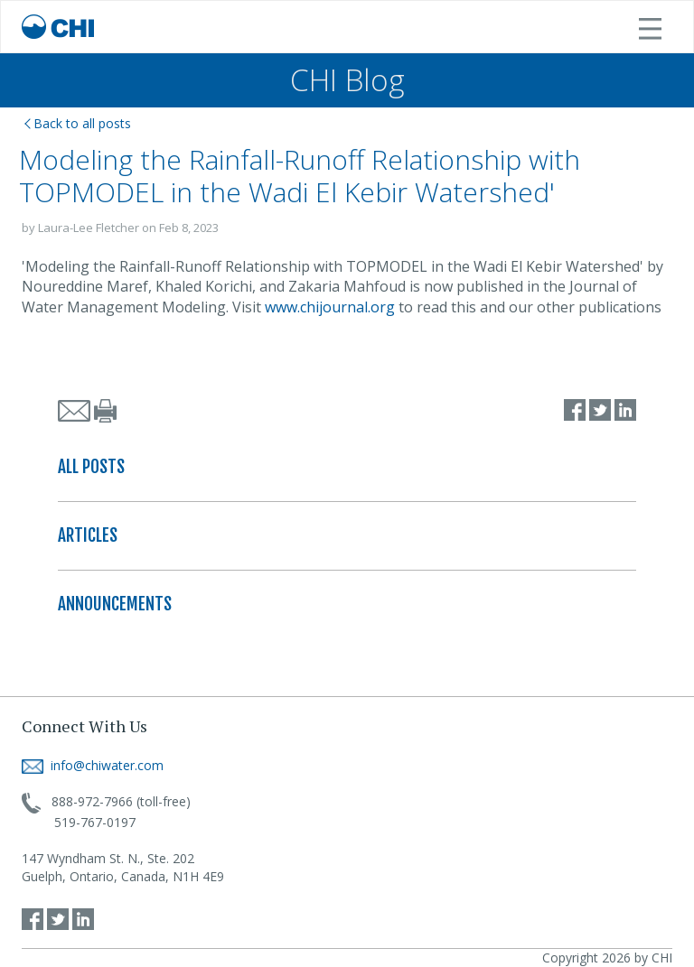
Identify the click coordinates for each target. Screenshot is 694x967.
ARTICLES (87, 535)
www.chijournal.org (330, 307)
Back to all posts (77, 123)
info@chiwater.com (93, 765)
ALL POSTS (91, 467)
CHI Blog (347, 80)
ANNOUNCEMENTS (115, 604)
